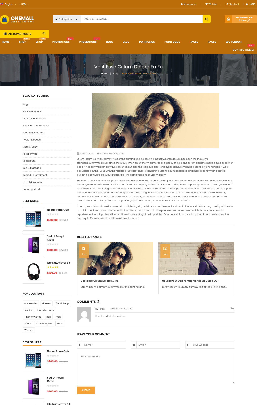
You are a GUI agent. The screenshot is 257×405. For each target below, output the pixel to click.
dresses (46, 268)
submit (85, 390)
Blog (115, 73)
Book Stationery (32, 111)
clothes (104, 153)
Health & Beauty (32, 139)
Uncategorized (31, 189)
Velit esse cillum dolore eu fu (99, 281)
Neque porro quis (58, 210)
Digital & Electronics (34, 118)
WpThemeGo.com (117, 401)
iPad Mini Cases (45, 275)
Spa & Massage (32, 168)
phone (27, 288)
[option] (47, 247)
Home (104, 73)
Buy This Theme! (243, 50)
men (58, 282)
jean (48, 282)
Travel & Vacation (33, 182)
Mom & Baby (30, 146)
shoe (59, 288)
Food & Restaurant (33, 132)
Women (28, 295)
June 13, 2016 (85, 153)
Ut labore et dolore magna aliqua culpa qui (190, 281)
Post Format (30, 154)
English (6, 4)
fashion (28, 275)
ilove (121, 153)
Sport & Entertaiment (35, 175)
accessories (30, 268)
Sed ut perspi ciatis (55, 238)
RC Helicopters (44, 288)
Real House (29, 161)
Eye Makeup (62, 268)
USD (23, 4)
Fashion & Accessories (36, 125)
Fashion (113, 153)
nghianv (100, 308)
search (207, 19)
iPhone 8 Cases (32, 282)
